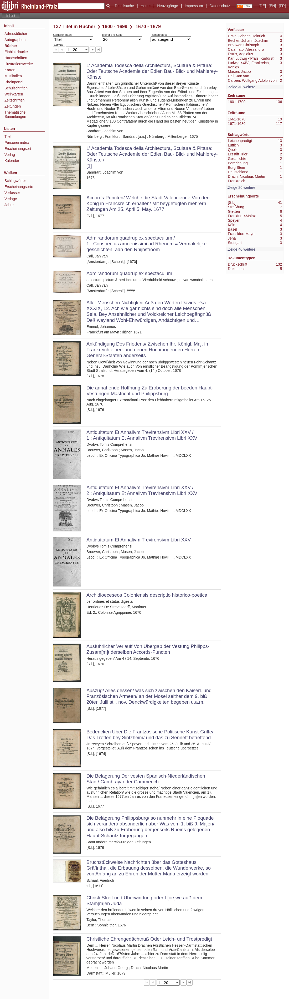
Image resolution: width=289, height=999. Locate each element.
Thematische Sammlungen (15, 114)
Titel (7, 136)
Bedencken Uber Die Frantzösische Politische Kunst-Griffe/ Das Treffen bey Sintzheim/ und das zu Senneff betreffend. (149, 734)
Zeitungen (12, 106)
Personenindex (16, 142)
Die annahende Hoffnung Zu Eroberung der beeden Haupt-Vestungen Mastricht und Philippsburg (149, 390)
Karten (9, 70)
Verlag (9, 155)
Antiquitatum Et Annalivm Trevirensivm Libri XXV (138, 539)
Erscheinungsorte (18, 187)
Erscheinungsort (17, 148)
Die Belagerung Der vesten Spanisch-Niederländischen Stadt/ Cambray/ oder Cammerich (145, 778)
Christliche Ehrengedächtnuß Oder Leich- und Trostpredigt (149, 939)
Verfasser (12, 193)
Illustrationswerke (18, 64)
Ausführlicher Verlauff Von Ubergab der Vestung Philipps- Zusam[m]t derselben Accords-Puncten (147, 649)
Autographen (14, 40)
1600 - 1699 (114, 26)
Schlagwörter (15, 181)
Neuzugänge (167, 6)
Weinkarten (13, 94)
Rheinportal (13, 82)
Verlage (10, 199)
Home (145, 6)
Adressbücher (15, 34)
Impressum (194, 6)
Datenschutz (220, 6)
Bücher (10, 46)
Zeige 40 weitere (241, 87)
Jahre (9, 205)
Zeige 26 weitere (241, 187)
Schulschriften (16, 88)
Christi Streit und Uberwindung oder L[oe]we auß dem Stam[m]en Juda (144, 900)
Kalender (11, 161)
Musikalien (13, 76)
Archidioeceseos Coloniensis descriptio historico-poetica (146, 595)
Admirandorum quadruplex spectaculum (129, 273)
